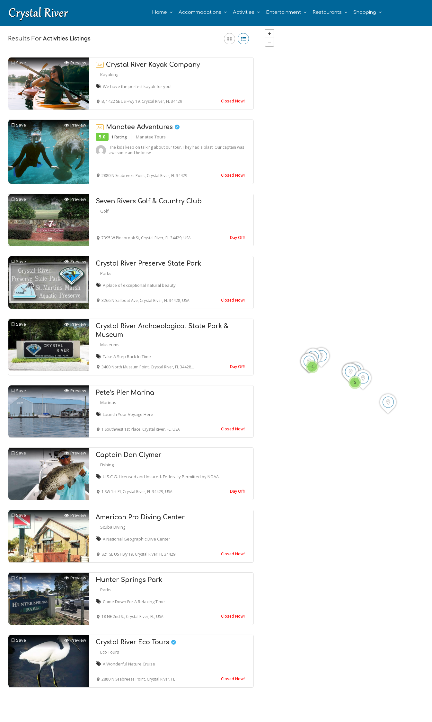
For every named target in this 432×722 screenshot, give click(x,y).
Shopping (364, 12)
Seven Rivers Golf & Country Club (149, 201)
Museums (109, 345)
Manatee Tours (151, 137)
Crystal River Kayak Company (148, 64)
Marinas (108, 402)
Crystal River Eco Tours (136, 642)
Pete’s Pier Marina (125, 392)
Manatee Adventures (138, 127)
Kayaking (109, 74)
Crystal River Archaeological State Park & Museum (162, 330)
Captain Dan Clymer (128, 455)
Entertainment (283, 12)
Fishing (107, 465)
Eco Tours (109, 652)
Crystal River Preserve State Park (148, 263)
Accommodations (200, 12)
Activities (243, 12)
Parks (105, 273)
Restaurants (327, 12)
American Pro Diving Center (140, 517)
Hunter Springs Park (129, 580)
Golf (104, 211)
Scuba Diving (112, 527)
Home (159, 12)
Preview (75, 63)
